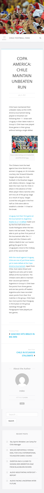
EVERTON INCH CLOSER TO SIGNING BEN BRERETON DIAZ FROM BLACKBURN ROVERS (22, 464)
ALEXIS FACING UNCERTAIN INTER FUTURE (23, 482)
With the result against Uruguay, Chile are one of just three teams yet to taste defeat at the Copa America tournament (22, 262)
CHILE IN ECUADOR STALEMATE (25, 354)
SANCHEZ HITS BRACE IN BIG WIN (22, 336)
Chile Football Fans (22, 14)
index (22, 391)
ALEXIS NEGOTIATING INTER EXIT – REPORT (23, 474)
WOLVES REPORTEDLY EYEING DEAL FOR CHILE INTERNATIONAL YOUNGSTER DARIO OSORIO (23, 453)
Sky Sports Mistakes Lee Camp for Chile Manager (23, 443)
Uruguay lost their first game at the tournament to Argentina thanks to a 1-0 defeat (21, 219)
